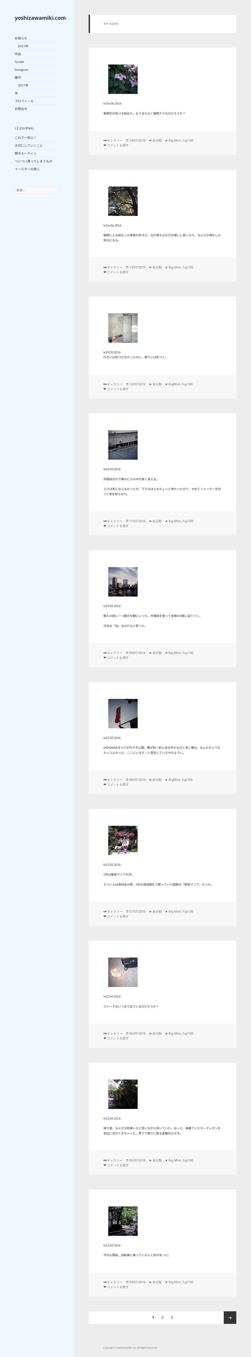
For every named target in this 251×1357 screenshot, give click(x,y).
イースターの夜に (27, 169)
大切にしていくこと (29, 145)
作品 (18, 54)
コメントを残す (118, 145)
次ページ (230, 1317)
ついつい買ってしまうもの (33, 161)
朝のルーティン (25, 153)
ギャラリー (115, 140)
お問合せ (21, 109)
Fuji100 (188, 140)
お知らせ (21, 38)
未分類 (157, 140)
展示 (18, 77)
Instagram (21, 69)
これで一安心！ (26, 137)
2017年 (23, 46)
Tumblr (19, 62)
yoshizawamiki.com (40, 17)
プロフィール (24, 101)
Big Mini (174, 140)
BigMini (174, 384)
